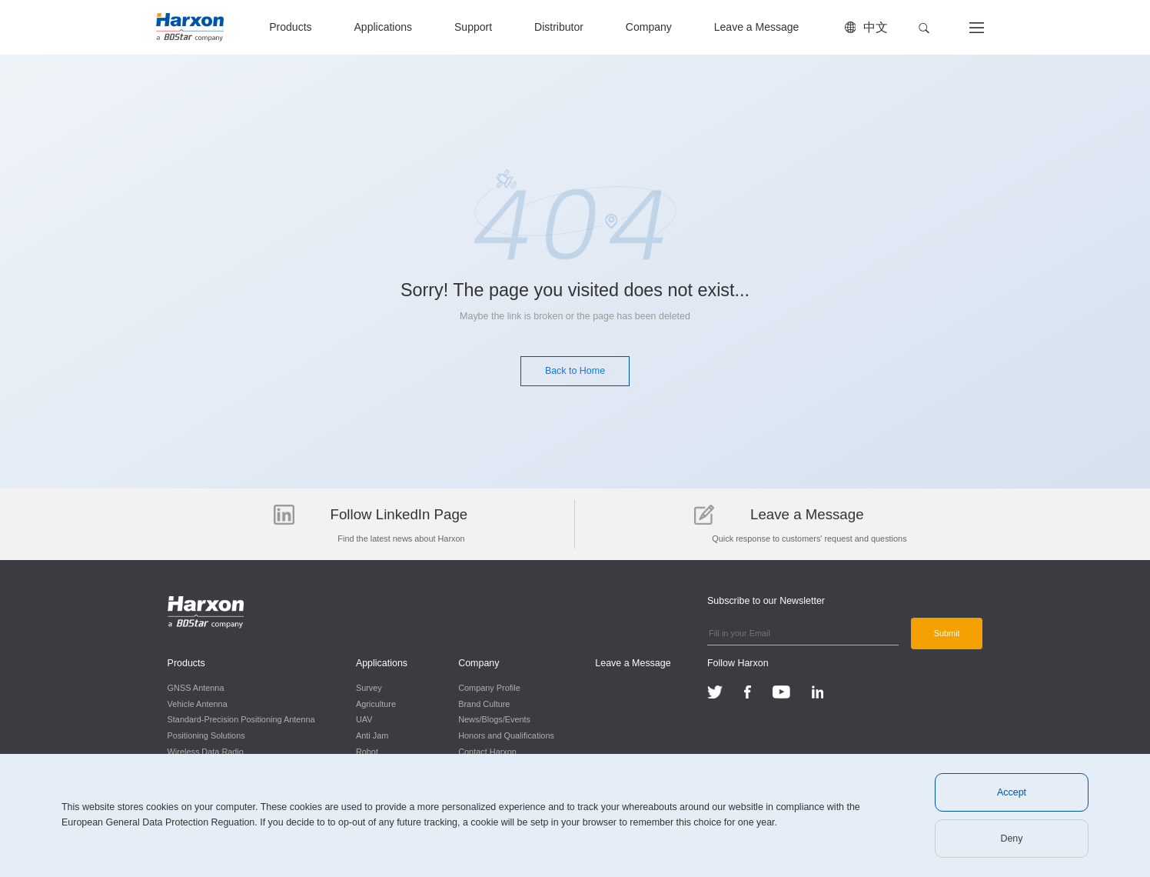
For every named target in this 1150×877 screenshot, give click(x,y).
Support (473, 27)
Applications (383, 27)
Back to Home (575, 370)
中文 (875, 27)
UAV (364, 719)
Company (649, 27)
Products (290, 27)
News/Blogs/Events (494, 719)
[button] (924, 28)
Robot (367, 751)
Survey (369, 687)
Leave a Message (756, 27)
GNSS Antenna (196, 687)
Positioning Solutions (206, 735)
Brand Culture (484, 704)
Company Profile (489, 687)
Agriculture (376, 704)
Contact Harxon (487, 751)
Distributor (558, 27)
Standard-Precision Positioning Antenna (241, 719)
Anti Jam (372, 735)
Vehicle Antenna (198, 704)
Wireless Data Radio (206, 751)
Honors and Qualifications (506, 735)
